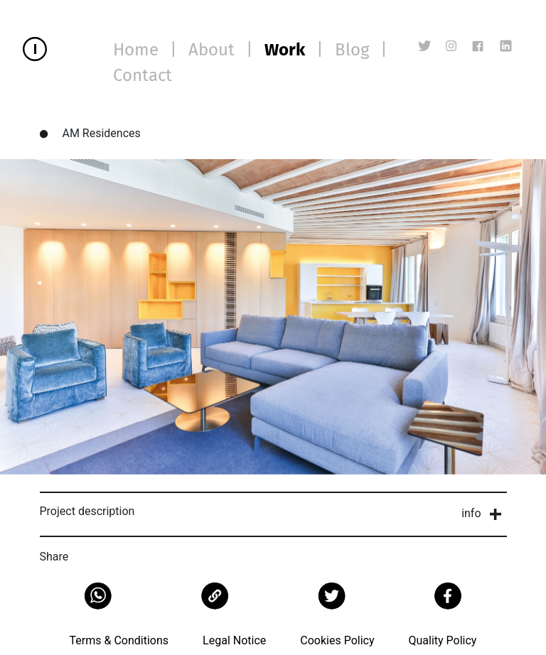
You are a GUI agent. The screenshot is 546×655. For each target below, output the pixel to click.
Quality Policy (442, 640)
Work (284, 50)
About (211, 50)
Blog (352, 50)
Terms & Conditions (119, 640)
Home (136, 50)
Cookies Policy (337, 640)
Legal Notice (234, 640)
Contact (142, 75)
